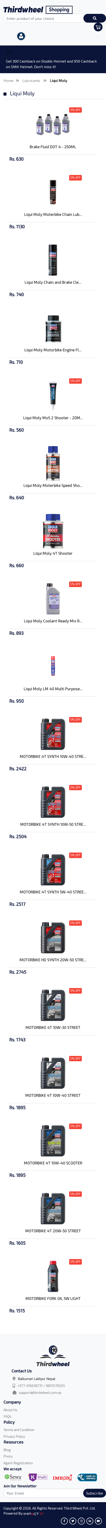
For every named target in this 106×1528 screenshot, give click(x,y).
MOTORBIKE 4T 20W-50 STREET (53, 1230)
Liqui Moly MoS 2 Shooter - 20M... (53, 417)
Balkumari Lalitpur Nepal (36, 1379)
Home (8, 80)
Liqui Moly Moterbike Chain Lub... (53, 214)
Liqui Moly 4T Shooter (53, 553)
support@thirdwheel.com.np (40, 1392)
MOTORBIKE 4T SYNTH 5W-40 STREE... (53, 891)
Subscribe (94, 1493)
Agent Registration (18, 1463)
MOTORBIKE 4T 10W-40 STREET (53, 1095)
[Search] (53, 1493)
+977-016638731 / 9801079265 (41, 1385)
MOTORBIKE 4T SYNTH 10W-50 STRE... (53, 824)
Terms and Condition (18, 1430)
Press (8, 1456)
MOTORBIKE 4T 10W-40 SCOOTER (53, 1162)
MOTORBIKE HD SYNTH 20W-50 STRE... (53, 959)
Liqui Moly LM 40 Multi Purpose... (53, 688)
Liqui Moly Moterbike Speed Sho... (53, 485)
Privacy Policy (14, 1436)
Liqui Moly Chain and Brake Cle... (53, 282)
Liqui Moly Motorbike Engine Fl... (53, 349)
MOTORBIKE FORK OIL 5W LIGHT (53, 1298)
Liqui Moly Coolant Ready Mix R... (53, 620)
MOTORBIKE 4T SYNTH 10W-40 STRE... (53, 756)
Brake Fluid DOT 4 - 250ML (53, 146)
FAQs (7, 1416)
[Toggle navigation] (8, 52)
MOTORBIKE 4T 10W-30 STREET (53, 1027)
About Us (10, 1410)
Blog (7, 1450)
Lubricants (31, 80)
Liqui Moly (58, 80)
